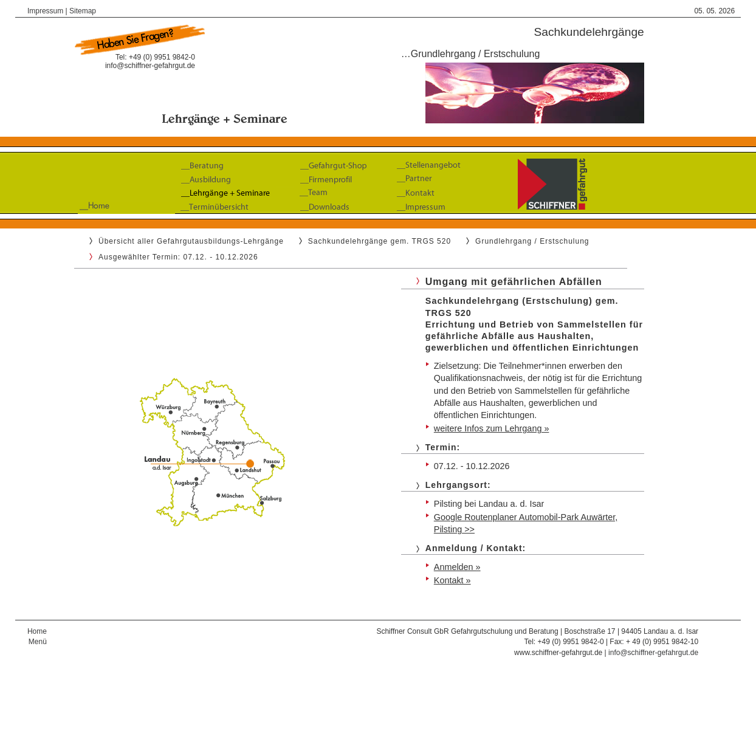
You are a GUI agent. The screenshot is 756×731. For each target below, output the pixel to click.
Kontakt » (452, 580)
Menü (38, 641)
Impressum (45, 11)
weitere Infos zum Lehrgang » (491, 428)
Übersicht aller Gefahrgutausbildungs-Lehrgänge (191, 241)
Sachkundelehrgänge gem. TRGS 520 (379, 241)
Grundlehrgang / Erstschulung (532, 241)
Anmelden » (457, 567)
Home (37, 631)
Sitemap (82, 11)
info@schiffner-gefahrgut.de (150, 65)
